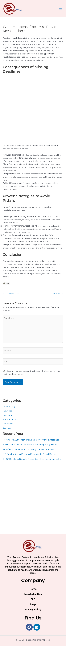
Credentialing (9, 406)
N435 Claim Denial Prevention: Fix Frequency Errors (30, 444)
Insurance (7, 411)
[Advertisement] (33, 110)
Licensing (7, 415)
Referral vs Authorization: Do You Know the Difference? (31, 439)
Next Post (57, 293)
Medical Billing (9, 419)
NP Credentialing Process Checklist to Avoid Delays (29, 454)
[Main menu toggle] (60, 8)
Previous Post (11, 293)
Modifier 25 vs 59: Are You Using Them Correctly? (28, 449)
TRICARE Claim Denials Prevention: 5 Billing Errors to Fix (32, 459)
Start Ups (7, 428)
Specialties (8, 423)
